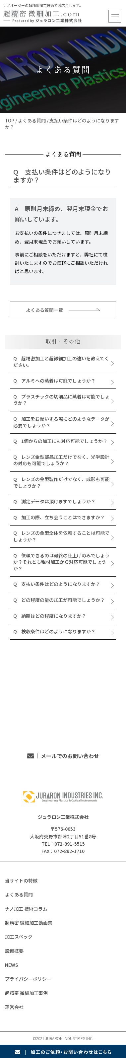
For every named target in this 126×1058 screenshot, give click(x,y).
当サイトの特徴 (21, 880)
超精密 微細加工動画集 (28, 922)
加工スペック (18, 936)
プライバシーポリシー (28, 978)
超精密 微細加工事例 (26, 993)
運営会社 (14, 1007)
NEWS (11, 964)
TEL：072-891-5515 (63, 723)
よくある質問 (32, 120)
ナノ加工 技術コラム (26, 908)
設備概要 (14, 951)
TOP (10, 120)
